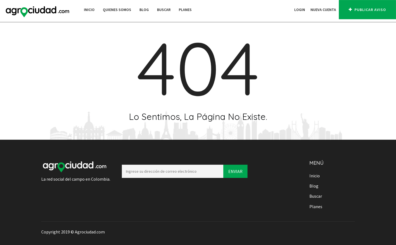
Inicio (89, 9)
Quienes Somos (117, 9)
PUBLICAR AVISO (367, 9)
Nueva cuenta (323, 9)
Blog (144, 9)
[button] (289, 9)
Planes (185, 9)
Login (299, 9)
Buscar (163, 9)
